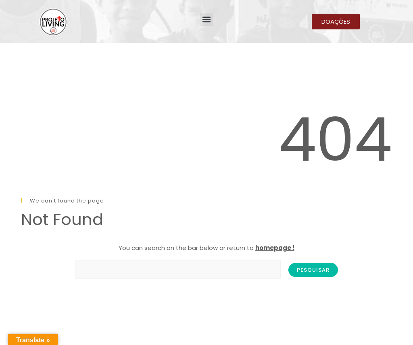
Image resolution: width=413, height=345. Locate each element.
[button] (206, 19)
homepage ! (274, 248)
